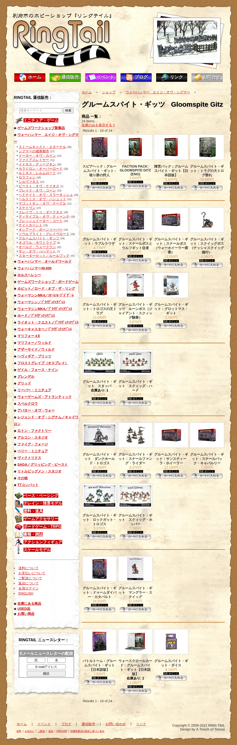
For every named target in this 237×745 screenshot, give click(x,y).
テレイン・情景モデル (42, 503)
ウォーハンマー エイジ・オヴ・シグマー (158, 92)
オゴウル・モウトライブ (37, 242)
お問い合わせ (116, 724)
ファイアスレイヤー (34, 160)
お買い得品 (25, 614)
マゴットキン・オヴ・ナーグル (42, 203)
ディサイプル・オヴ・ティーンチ (44, 216)
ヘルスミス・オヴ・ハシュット (42, 199)
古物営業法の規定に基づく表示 (87, 731)
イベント (105, 77)
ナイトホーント (30, 225)
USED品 (23, 609)
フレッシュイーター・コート (41, 221)
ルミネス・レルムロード (37, 173)
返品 (50, 731)
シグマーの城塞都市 (34, 151)
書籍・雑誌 (33, 534)
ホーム (34, 77)
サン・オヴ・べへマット (37, 251)
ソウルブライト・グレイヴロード (44, 234)
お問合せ (211, 77)
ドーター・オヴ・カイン (37, 155)
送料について (28, 568)
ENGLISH (25, 593)
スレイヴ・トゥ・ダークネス (41, 212)
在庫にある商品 (29, 603)
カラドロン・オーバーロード (41, 168)
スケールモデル (37, 550)
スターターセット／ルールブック (44, 256)
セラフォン (27, 177)
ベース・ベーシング (40, 496)
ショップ (108, 92)
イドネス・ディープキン (37, 164)
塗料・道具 (33, 511)
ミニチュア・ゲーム (40, 120)
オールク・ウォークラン (37, 247)
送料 (18, 731)
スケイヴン (27, 208)
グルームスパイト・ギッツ (39, 238)
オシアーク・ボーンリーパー (41, 229)
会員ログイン (28, 588)
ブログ (141, 77)
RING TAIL (216, 725)
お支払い (29, 731)
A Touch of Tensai (210, 729)
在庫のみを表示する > (98, 125)
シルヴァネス (29, 182)
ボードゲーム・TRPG (42, 526)
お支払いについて (32, 573)
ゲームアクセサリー (40, 519)
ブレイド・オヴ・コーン (37, 190)
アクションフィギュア (42, 542)
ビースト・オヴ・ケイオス (39, 186)
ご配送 (41, 731)
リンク (176, 77)
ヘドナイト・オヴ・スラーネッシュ (46, 195)
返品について (28, 583)
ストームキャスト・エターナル (42, 147)
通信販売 (70, 77)
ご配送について (30, 578)
